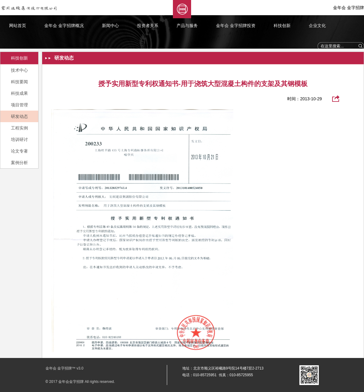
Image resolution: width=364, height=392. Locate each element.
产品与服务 (187, 25)
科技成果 (19, 93)
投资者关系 (147, 25)
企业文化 (317, 25)
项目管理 (19, 104)
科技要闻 (19, 81)
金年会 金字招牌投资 (235, 25)
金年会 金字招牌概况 (64, 25)
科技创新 (282, 25)
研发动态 (19, 116)
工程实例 (19, 128)
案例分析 (19, 162)
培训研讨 (19, 139)
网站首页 (17, 25)
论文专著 (19, 151)
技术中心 (19, 70)
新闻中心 (110, 25)
